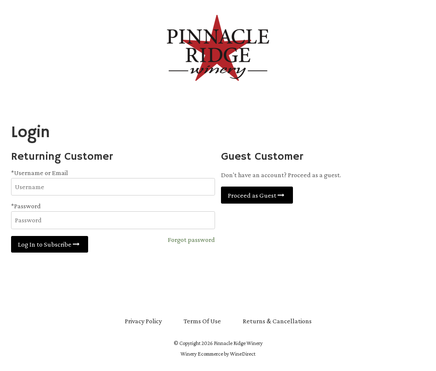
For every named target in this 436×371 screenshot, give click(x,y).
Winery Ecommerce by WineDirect (218, 354)
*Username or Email (39, 172)
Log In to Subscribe (49, 244)
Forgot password (191, 239)
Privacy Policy (143, 321)
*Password (26, 206)
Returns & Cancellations (277, 321)
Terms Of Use (202, 321)
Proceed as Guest (257, 195)
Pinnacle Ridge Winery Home (218, 48)
